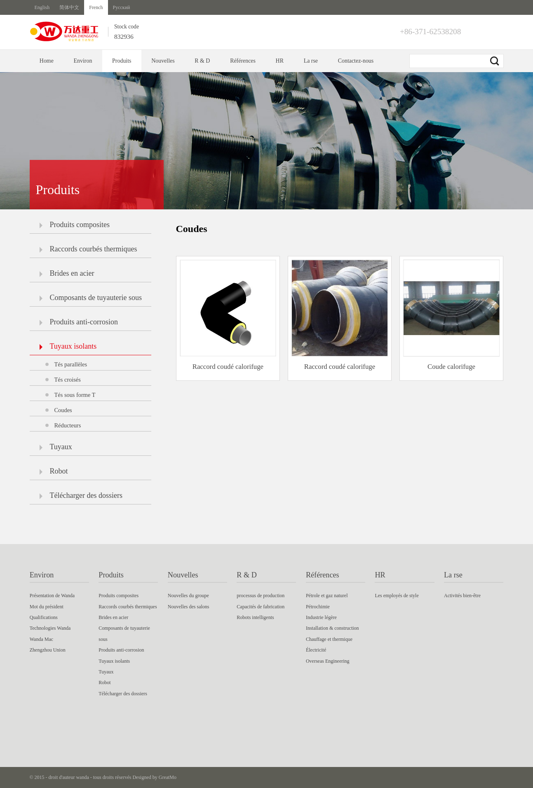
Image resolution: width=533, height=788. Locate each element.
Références (243, 61)
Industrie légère (321, 617)
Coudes (63, 410)
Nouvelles (162, 61)
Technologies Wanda (50, 628)
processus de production (260, 595)
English (42, 7)
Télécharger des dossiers (81, 495)
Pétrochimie (318, 607)
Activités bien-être (462, 595)
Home (47, 61)
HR (280, 61)
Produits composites (75, 224)
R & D (202, 61)
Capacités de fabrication (260, 607)
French (96, 7)
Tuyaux (56, 447)
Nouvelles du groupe (188, 595)
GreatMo (167, 777)
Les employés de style (396, 595)
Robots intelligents (255, 617)
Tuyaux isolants (68, 346)
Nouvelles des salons (188, 607)
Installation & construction (332, 628)
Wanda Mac (41, 639)
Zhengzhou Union (48, 650)
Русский (121, 7)
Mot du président (46, 607)
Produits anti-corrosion (79, 322)
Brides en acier (67, 273)
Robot (54, 471)
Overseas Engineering (328, 661)
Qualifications (44, 617)
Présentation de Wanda (52, 595)
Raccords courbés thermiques (88, 249)
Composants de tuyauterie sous (91, 297)
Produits (121, 61)
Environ (83, 61)
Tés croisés (67, 379)
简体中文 (69, 7)
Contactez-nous (356, 61)
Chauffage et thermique (329, 639)
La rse (311, 61)
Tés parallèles (70, 364)
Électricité (316, 650)
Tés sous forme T (75, 395)
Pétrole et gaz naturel (327, 595)
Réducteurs (67, 425)
